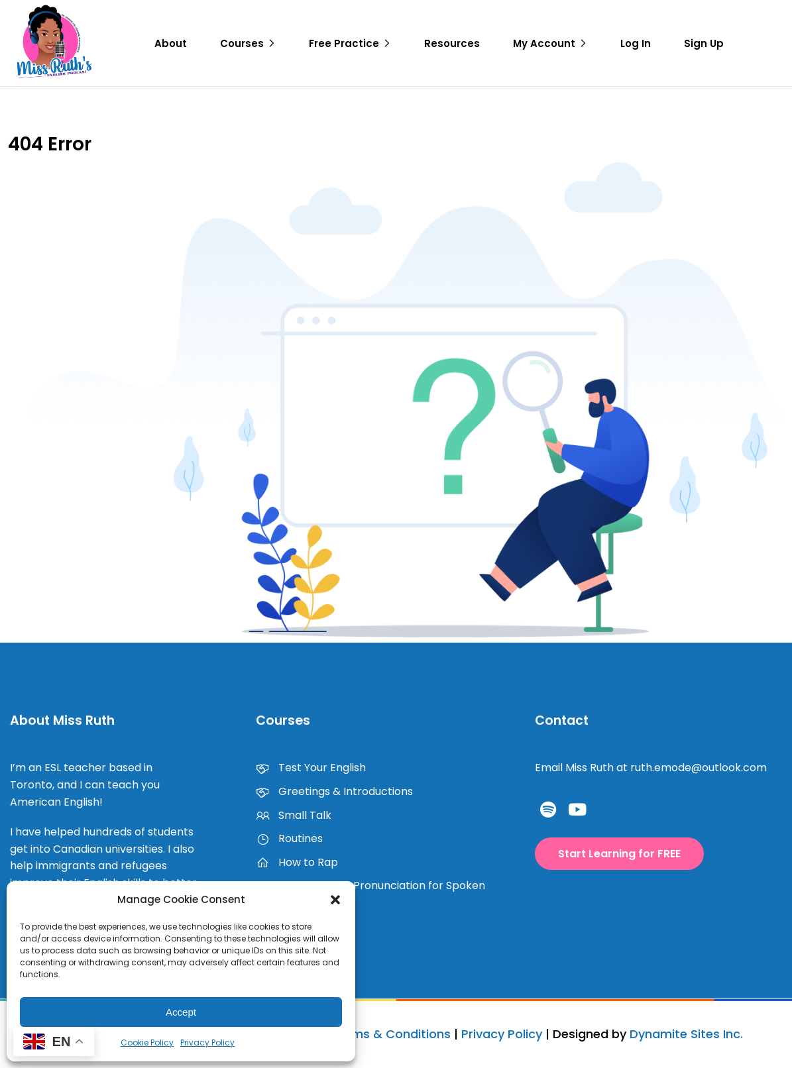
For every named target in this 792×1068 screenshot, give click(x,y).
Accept (181, 1012)
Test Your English (311, 767)
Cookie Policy (147, 1042)
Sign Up (704, 43)
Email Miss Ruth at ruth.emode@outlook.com (651, 767)
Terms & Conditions (391, 1034)
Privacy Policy (207, 1042)
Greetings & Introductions (334, 791)
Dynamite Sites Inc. (686, 1034)
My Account (544, 43)
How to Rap (297, 862)
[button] (335, 899)
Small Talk (293, 815)
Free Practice (344, 43)
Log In (635, 43)
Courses (242, 43)
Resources (452, 43)
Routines (289, 838)
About (170, 43)
